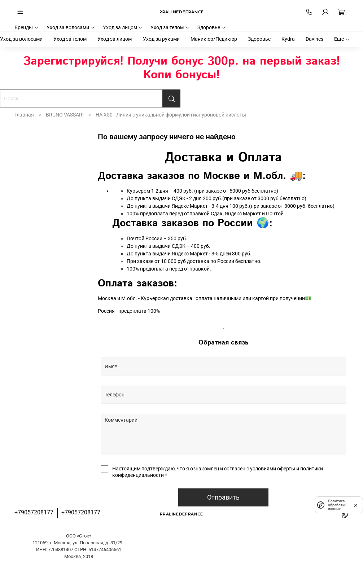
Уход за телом (170, 27)
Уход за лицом (123, 27)
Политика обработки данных (336, 505)
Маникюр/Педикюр (214, 39)
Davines (314, 39)
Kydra (288, 39)
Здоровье (211, 27)
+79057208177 (33, 512)
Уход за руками (161, 39)
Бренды (26, 27)
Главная (24, 115)
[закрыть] (355, 505)
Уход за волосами (71, 27)
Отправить (223, 497)
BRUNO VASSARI (65, 115)
